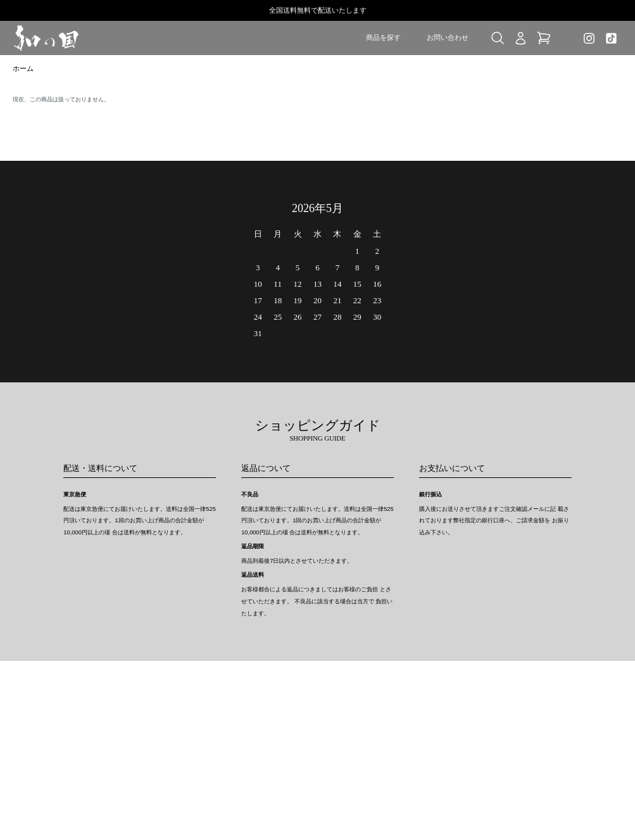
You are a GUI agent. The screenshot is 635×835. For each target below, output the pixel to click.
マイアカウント (465, 702)
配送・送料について (258, 715)
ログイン (455, 727)
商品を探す (383, 37)
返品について (249, 727)
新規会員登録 (462, 715)
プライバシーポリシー (360, 715)
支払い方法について (258, 740)
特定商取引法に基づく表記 (367, 702)
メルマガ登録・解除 (357, 727)
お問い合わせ (447, 37)
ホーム (24, 69)
